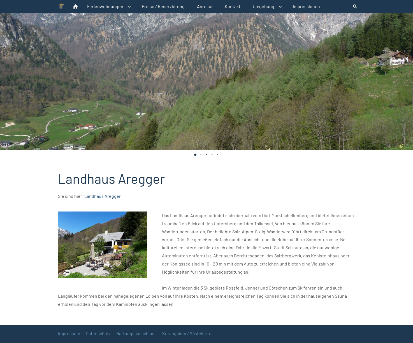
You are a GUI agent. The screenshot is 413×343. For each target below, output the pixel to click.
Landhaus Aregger (102, 196)
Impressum (69, 333)
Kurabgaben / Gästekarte (187, 333)
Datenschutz (98, 333)
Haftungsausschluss (136, 333)
